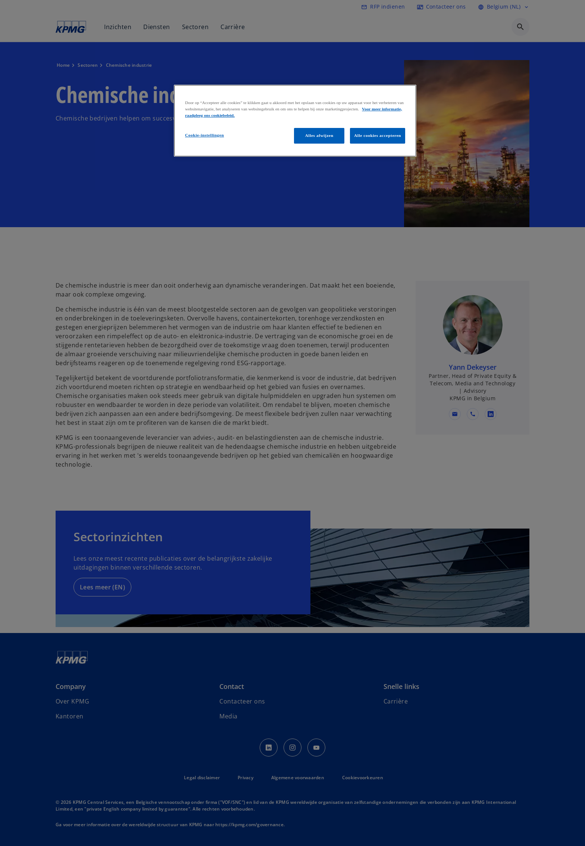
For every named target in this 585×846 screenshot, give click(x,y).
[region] (295, 121)
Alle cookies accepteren (377, 135)
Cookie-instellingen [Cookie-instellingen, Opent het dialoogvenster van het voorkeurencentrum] (204, 135)
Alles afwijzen (319, 135)
